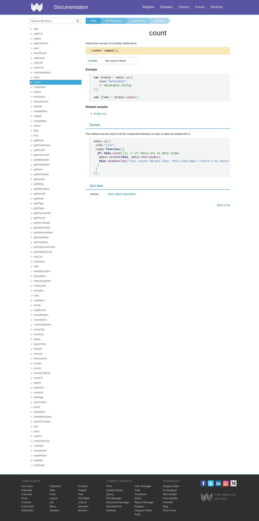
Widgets (148, 7)
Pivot (109, 486)
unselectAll (40, 450)
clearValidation (42, 72)
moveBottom (41, 314)
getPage (39, 203)
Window (82, 510)
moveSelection (42, 324)
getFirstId (39, 150)
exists (37, 125)
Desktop (111, 510)
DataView (55, 486)
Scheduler (140, 494)
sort (36, 426)
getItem (38, 169)
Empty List (100, 114)
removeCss (40, 358)
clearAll (38, 62)
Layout (53, 498)
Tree (80, 494)
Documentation (71, 7)
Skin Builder (170, 494)
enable (38, 116)
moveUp (39, 334)
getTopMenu (41, 242)
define (37, 91)
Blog (165, 506)
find (36, 135)
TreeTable (83, 498)
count (37, 82)
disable (38, 106)
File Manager (114, 498)
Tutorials (168, 502)
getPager (39, 208)
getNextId (39, 193)
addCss (38, 33)
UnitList (82, 502)
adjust (37, 38)
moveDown (40, 319)
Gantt (138, 498)
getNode (39, 198)
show (37, 406)
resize (37, 368)
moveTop (39, 329)
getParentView (42, 213)
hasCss (38, 256)
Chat (137, 490)
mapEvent (40, 310)
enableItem (40, 120)
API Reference (113, 20)
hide (36, 266)
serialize (39, 392)
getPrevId (39, 217)
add (36, 28)
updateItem (40, 455)
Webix (206, 497)
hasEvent (39, 261)
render (37, 363)
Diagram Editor (143, 510)
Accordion (27, 486)
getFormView (41, 154)
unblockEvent (42, 440)
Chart (24, 498)
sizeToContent (42, 421)
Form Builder (170, 498)
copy (36, 77)
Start (93, 20)
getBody (39, 140)
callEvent (39, 57)
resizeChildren (42, 373)
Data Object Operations (122, 194)
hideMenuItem (42, 271)
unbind (38, 436)
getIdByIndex (41, 159)
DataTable (27, 510)
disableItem (40, 111)
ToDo (138, 514)
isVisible (38, 290)
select (37, 382)
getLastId (39, 179)
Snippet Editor (171, 486)
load (36, 295)
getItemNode (41, 174)
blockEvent (40, 53)
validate (38, 460)
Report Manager (144, 502)
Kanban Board (114, 490)
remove (38, 353)
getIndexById (41, 164)
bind (36, 48)
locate (37, 305)
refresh (38, 348)
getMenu (39, 183)
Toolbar (82, 490)
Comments (27, 506)
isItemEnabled (42, 280)
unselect (39, 445)
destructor (40, 96)
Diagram (139, 506)
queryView (40, 343)
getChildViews (42, 145)
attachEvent (41, 43)
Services (217, 7)
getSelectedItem (43, 232)
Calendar (26, 490)
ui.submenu (138, 20)
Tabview (54, 510)
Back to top (223, 205)
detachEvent (41, 101)
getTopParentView (44, 246)
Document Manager (117, 502)
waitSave (39, 465)
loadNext (39, 300)
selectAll (39, 387)
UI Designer (170, 490)
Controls (26, 502)
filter (36, 130)
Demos (184, 7)
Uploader (83, 506)
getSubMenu (41, 237)
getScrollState (42, 222)
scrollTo (38, 377)
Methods (159, 20)
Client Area (169, 510)
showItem (39, 411)
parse (37, 339)
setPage (39, 397)
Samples (166, 7)
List (52, 502)
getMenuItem (41, 188)
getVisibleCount (43, 251)
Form (53, 494)
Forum (199, 7)
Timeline (83, 486)
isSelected (40, 285)
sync (36, 431)
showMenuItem (43, 416)
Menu (53, 506)
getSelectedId (42, 227)
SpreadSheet (114, 506)
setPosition (40, 402)
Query (109, 494)
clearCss (39, 67)
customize (40, 86)
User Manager (143, 486)
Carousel (26, 494)
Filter (52, 490)
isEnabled (39, 276)
